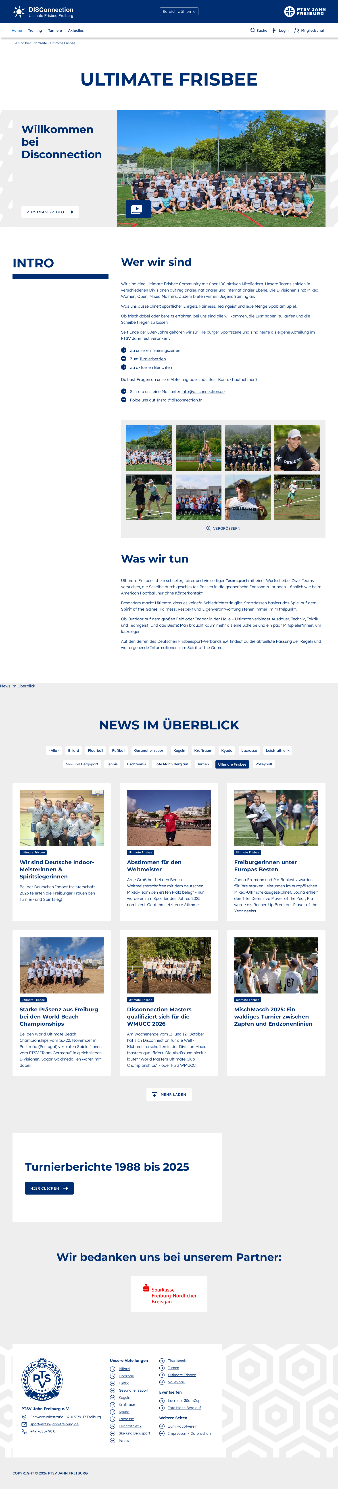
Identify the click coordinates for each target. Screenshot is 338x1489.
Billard (73, 750)
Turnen (203, 764)
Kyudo (226, 750)
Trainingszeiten (166, 350)
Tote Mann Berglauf (171, 764)
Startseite (39, 43)
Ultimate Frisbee (232, 764)
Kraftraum (203, 750)
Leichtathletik (278, 750)
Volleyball (263, 764)
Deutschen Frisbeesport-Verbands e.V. (193, 641)
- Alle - (53, 750)
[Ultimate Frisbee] (43, 11)
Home (17, 30)
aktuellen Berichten (154, 367)
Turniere (55, 30)
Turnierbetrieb (153, 358)
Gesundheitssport (149, 750)
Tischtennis (136, 764)
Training (35, 30)
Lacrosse (249, 750)
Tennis (112, 764)
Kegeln (179, 750)
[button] (179, 11)
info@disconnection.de (203, 391)
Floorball (95, 750)
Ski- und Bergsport (82, 764)
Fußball (118, 750)
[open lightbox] (221, 168)
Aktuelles (76, 30)
